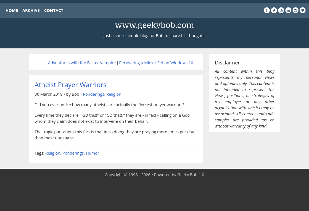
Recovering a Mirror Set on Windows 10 (156, 62)
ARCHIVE (31, 10)
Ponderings (93, 94)
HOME (12, 10)
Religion (113, 94)
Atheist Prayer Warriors (70, 84)
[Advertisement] (154, 194)
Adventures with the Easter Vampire (82, 62)
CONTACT (53, 10)
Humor (92, 153)
